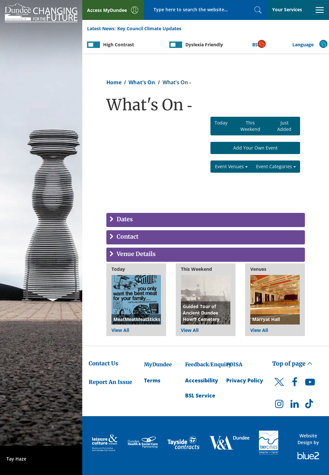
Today (221, 123)
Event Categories (276, 166)
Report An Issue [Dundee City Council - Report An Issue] (110, 382)
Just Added (284, 126)
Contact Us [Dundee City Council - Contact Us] (103, 363)
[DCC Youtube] (310, 383)
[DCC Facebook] (295, 383)
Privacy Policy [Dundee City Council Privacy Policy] (244, 380)
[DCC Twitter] (279, 387)
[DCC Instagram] (279, 405)
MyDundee (158, 364)
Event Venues (231, 166)
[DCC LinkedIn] (295, 405)
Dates (124, 219)
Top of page (292, 363)
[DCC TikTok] (310, 405)
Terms (152, 380)
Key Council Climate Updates (149, 28)
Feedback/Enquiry (208, 364)
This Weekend (250, 126)
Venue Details (135, 254)
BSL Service (200, 395)
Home (113, 82)
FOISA (234, 364)
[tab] (205, 220)
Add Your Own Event (255, 148)
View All (120, 330)
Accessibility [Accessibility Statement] (201, 380)
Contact (126, 236)
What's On (142, 82)
